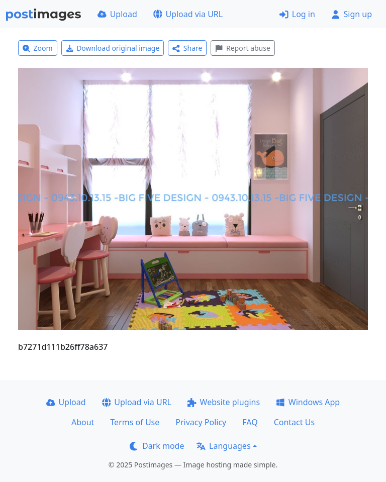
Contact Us (294, 422)
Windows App (308, 402)
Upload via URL (188, 14)
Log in (297, 14)
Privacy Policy (200, 422)
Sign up (351, 14)
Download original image (113, 48)
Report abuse (242, 48)
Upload (117, 14)
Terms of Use (134, 422)
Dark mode (157, 445)
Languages (223, 445)
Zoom (38, 48)
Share (187, 48)
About (82, 422)
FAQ (249, 422)
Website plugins (223, 402)
